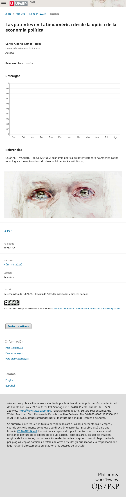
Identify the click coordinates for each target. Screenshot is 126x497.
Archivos (20, 13)
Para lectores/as (14, 347)
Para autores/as (13, 353)
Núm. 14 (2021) (37, 13)
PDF (9, 230)
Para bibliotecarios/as (17, 358)
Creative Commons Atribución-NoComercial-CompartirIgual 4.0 (86, 308)
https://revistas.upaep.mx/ (35, 410)
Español (10, 385)
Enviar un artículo (18, 326)
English (9, 380)
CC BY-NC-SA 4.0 (27, 431)
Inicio (8, 13)
